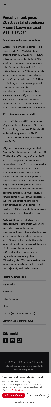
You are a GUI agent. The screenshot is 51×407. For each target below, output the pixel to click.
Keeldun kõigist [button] (38, 395)
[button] (25, 402)
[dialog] (25, 390)
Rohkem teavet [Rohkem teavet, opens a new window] (18, 390)
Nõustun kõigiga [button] (13, 395)
